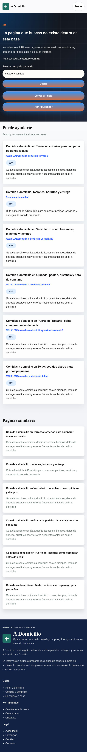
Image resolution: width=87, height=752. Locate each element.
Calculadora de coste (17, 709)
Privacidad (11, 735)
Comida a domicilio (16, 691)
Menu (78, 6)
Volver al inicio (43, 95)
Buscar (43, 84)
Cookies (9, 739)
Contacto (10, 743)
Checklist (10, 717)
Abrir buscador (43, 106)
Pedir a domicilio (14, 687)
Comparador (12, 713)
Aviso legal (11, 731)
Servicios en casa (15, 696)
